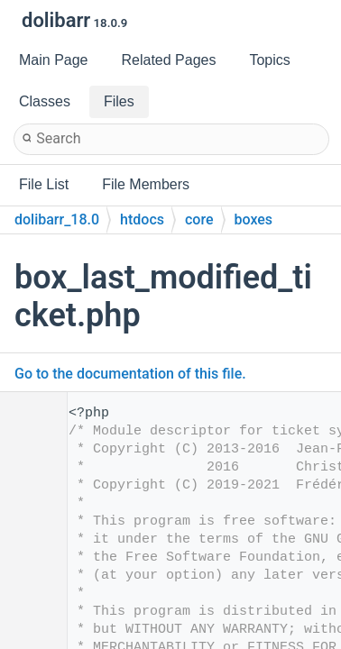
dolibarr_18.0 (56, 219)
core (199, 219)
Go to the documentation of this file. (130, 373)
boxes (254, 219)
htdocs (142, 219)
